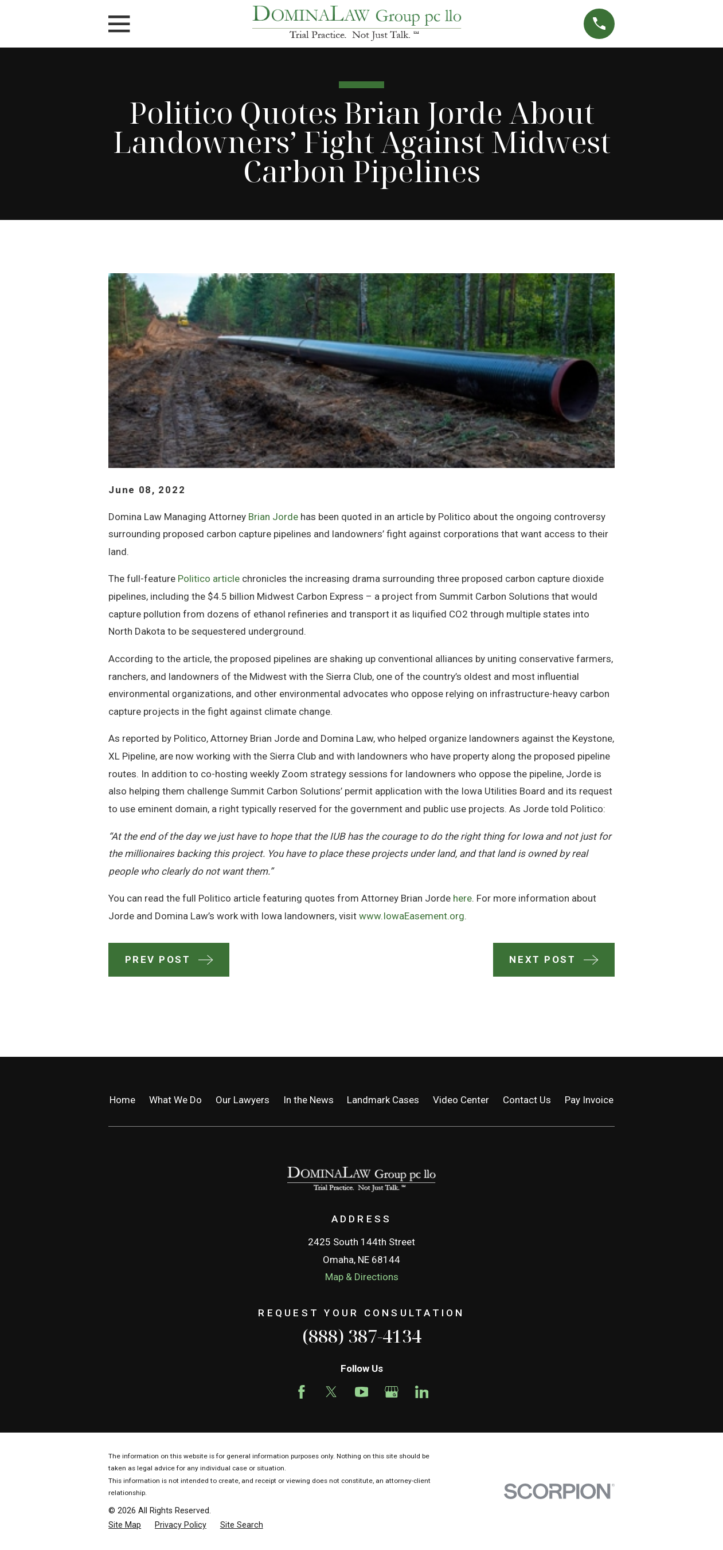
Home (122, 1100)
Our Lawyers (242, 1100)
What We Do (175, 1100)
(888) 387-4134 (361, 1336)
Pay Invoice (589, 1100)
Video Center (461, 1100)
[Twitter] (331, 1392)
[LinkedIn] (422, 1392)
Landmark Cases (383, 1100)
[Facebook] (301, 1392)
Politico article (209, 578)
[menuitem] (124, 1525)
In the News (308, 1100)
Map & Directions (361, 1277)
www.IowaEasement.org (411, 916)
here (462, 898)
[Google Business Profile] (391, 1392)
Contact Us (527, 1100)
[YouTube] (362, 1392)
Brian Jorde (273, 516)
